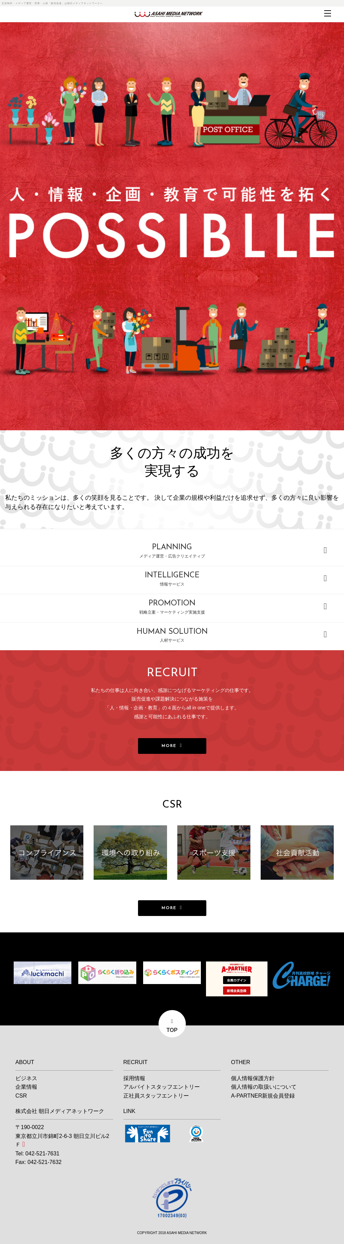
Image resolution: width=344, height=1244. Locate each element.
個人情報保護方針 (253, 1078)
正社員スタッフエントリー (156, 1096)
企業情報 (26, 1087)
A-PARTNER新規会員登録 (263, 1096)
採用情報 (134, 1078)
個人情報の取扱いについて (264, 1087)
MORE (169, 746)
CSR (21, 1096)
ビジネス (26, 1078)
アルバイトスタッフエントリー (161, 1087)
